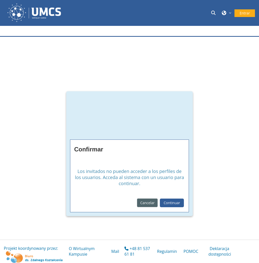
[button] (214, 12)
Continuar (172, 202)
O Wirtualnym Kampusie (82, 251)
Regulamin (167, 251)
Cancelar (147, 202)
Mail (115, 251)
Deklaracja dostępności (219, 251)
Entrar (245, 13)
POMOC (190, 251)
